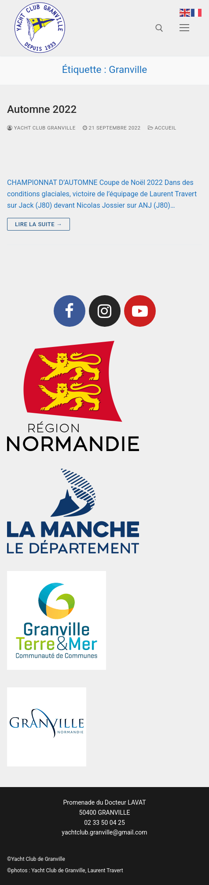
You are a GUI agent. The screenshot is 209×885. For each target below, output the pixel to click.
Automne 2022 (42, 109)
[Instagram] (105, 311)
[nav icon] (184, 28)
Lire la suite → (38, 224)
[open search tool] (159, 28)
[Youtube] (140, 311)
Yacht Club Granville (41, 128)
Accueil (162, 128)
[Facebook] (69, 311)
